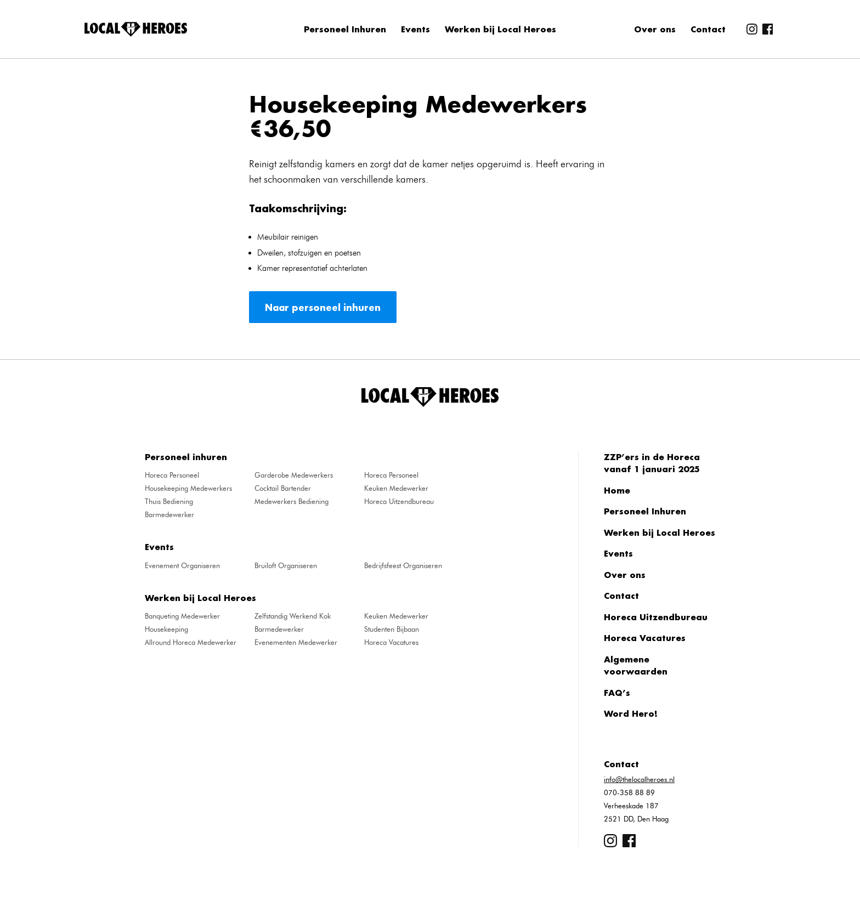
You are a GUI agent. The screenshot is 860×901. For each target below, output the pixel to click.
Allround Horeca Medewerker (190, 642)
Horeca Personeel (172, 475)
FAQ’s (617, 692)
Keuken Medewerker (396, 488)
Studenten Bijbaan (391, 629)
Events (415, 29)
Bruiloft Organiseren (285, 565)
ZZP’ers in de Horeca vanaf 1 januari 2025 (652, 463)
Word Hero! (631, 713)
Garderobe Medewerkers (293, 475)
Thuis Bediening (169, 501)
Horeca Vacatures (391, 642)
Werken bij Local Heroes (500, 29)
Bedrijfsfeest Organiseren (403, 565)
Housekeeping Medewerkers (188, 488)
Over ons (655, 29)
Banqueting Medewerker (182, 615)
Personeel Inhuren (345, 29)
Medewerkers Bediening (291, 501)
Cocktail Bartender (282, 488)
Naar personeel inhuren (323, 307)
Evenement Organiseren (182, 565)
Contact (708, 29)
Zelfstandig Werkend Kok (292, 615)
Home (617, 490)
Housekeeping (166, 629)
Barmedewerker (169, 514)
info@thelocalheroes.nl (639, 779)
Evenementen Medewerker (295, 642)
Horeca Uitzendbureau (399, 501)
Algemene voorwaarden (635, 665)
